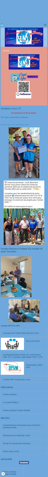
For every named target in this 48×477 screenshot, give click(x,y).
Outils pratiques (10, 394)
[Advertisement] (24, 10)
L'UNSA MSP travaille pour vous (16, 379)
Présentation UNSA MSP (34, 366)
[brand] (2, 24)
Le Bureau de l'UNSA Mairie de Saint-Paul (21, 333)
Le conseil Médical (10, 402)
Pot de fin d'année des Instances (16, 443)
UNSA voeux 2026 (11, 451)
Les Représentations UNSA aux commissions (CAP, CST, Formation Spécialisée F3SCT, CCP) (23, 356)
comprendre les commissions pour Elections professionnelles (21, 426)
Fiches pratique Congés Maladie (16, 410)
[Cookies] (3, 474)
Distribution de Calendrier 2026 (16, 435)
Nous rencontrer (33, 341)
